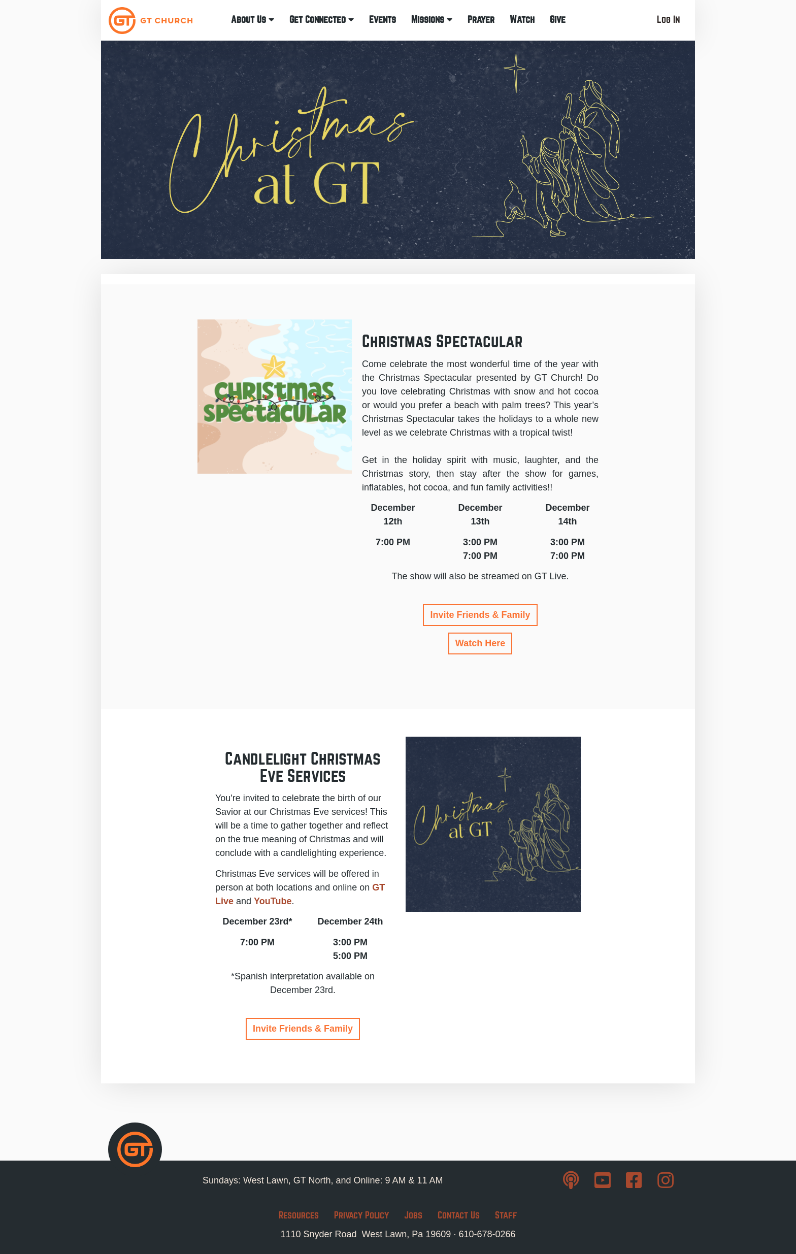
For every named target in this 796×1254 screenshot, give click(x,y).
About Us (252, 19)
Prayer (481, 19)
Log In (668, 19)
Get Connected (321, 19)
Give (558, 19)
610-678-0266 (486, 1234)
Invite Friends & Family (480, 615)
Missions (431, 19)
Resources (299, 1215)
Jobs (413, 1215)
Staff (506, 1215)
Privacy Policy (361, 1215)
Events (382, 19)
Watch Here (480, 643)
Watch (522, 19)
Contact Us (459, 1215)
